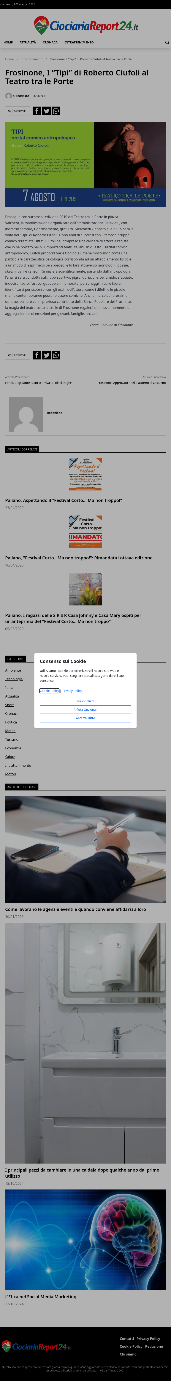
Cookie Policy (49, 691)
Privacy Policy (72, 691)
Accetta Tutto (85, 718)
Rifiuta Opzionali (85, 709)
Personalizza (85, 701)
